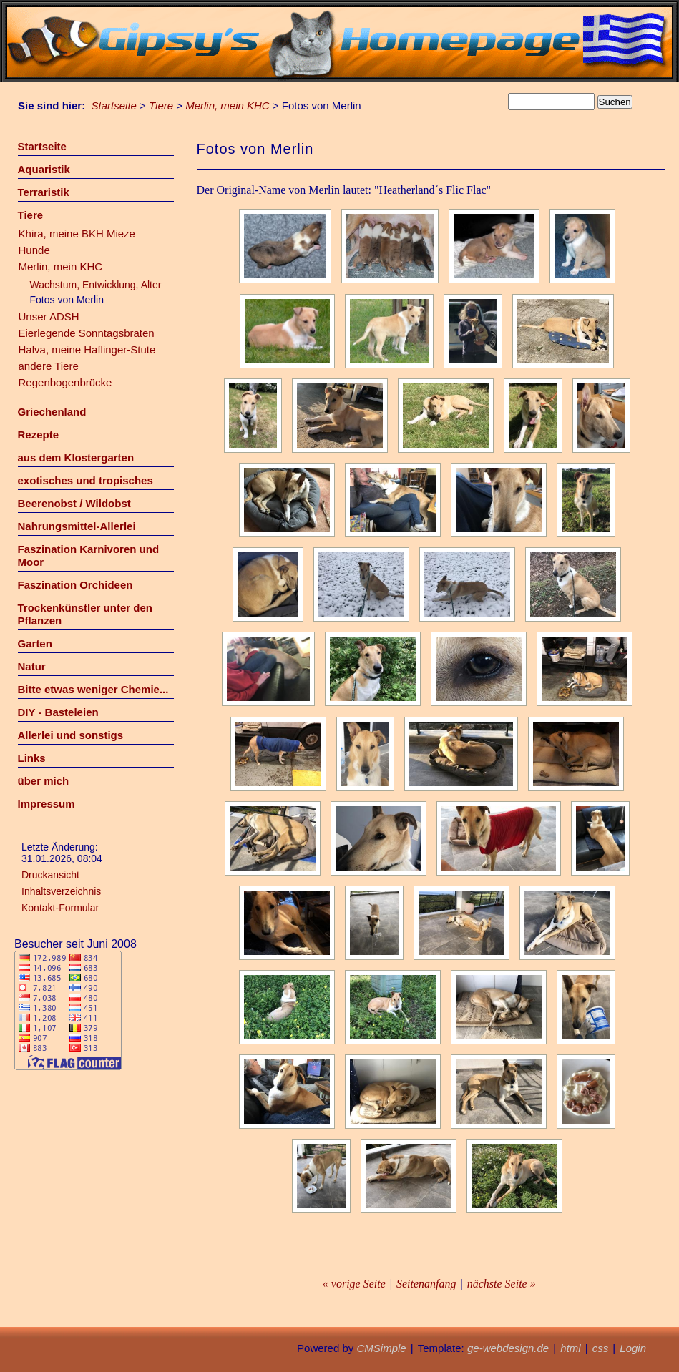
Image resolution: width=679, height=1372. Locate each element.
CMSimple (381, 1348)
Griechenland (52, 412)
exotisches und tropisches (85, 480)
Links (32, 758)
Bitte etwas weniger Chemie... (93, 689)
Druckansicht (50, 875)
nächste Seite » (501, 1284)
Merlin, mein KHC (227, 105)
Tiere (161, 105)
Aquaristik (44, 169)
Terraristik (43, 192)
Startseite (114, 105)
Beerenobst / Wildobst (74, 503)
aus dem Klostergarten (76, 457)
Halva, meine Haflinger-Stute (87, 349)
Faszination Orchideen (75, 585)
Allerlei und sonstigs (71, 735)
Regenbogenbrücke (65, 382)
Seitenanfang (426, 1284)
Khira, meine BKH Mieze (77, 233)
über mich (43, 781)
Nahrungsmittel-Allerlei (77, 526)
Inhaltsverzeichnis (61, 891)
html (570, 1348)
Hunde (34, 250)
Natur (32, 666)
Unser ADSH (49, 316)
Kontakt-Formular (60, 907)
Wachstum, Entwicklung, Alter (96, 284)
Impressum (46, 804)
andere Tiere (49, 366)
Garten (35, 643)
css (600, 1348)
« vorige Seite (354, 1284)
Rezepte (38, 434)
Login (633, 1348)
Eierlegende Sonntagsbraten (87, 333)
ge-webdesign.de (508, 1348)
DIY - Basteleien (58, 712)
